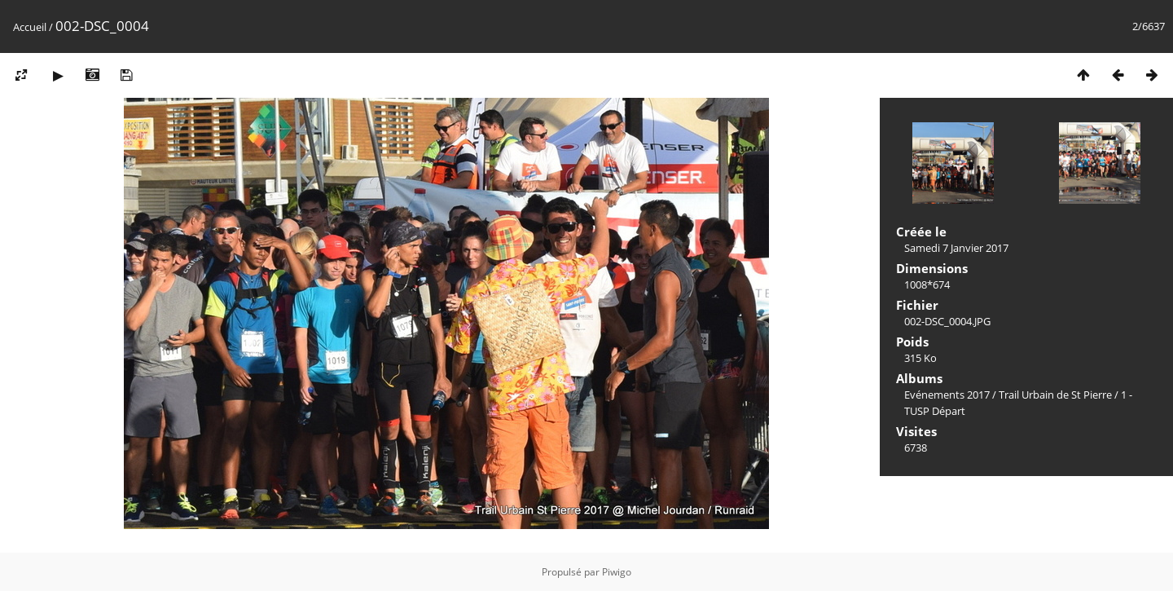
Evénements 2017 (947, 394)
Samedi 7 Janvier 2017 (956, 247)
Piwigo (616, 572)
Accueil (29, 27)
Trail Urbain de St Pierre (1055, 394)
